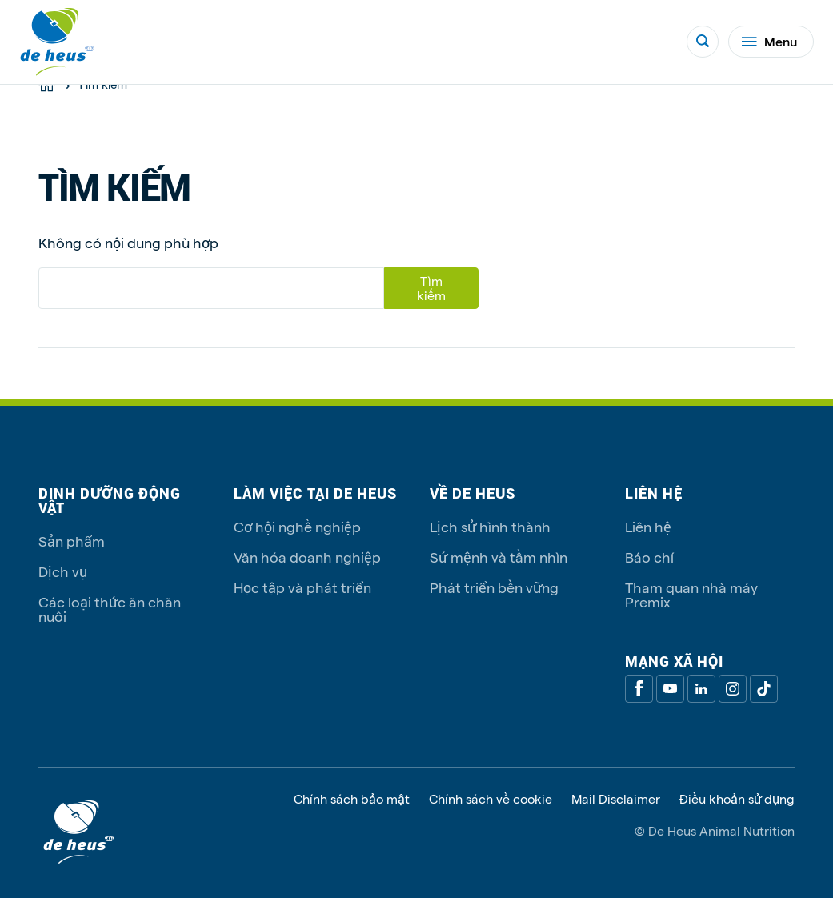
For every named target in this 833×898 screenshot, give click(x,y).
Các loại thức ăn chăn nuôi (109, 608)
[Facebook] (639, 689)
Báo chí (649, 556)
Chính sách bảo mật (352, 798)
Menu (769, 41)
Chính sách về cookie (490, 798)
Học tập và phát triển (302, 587)
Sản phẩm (71, 540)
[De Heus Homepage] (57, 42)
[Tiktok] (764, 689)
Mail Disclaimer (615, 798)
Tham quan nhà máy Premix (691, 594)
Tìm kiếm (431, 288)
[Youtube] (670, 689)
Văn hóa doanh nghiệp (307, 556)
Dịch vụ (62, 571)
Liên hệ (648, 526)
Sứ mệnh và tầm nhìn (498, 556)
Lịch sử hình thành (490, 526)
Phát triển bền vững (494, 587)
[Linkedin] (701, 689)
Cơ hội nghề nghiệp (297, 526)
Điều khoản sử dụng (737, 798)
